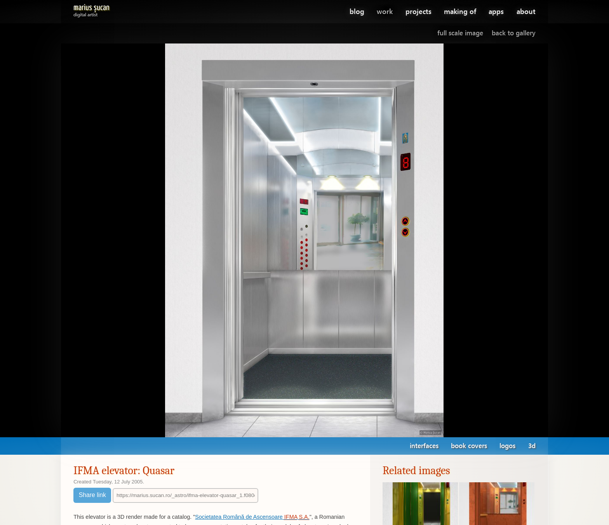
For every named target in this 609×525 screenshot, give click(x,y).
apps (496, 11)
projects (418, 11)
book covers (469, 445)
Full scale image (460, 32)
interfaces (424, 445)
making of (460, 11)
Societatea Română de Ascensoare (252, 517)
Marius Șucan (91, 9)
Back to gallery (514, 32)
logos (507, 445)
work (385, 11)
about (526, 11)
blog (357, 11)
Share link (92, 495)
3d (532, 445)
